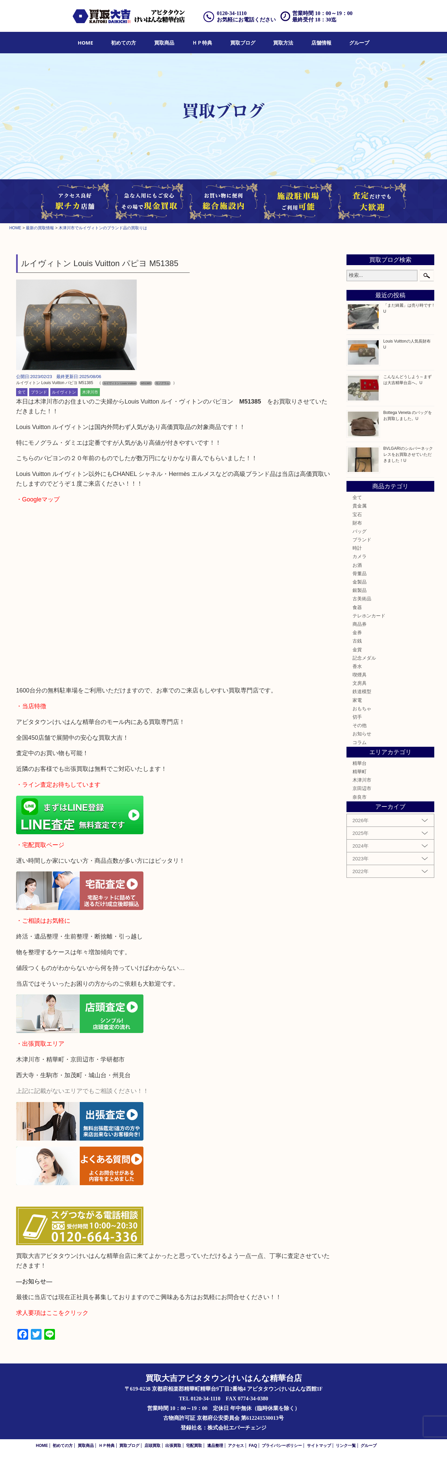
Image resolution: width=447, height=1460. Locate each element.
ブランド (39, 392)
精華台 (360, 763)
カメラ (360, 556)
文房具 (360, 683)
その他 (360, 725)
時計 (357, 548)
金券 (357, 632)
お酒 (357, 565)
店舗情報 (321, 42)
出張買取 (173, 1445)
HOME (85, 42)
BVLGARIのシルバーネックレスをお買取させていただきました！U (408, 454)
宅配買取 (194, 1445)
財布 (357, 523)
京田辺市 (362, 788)
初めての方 (123, 42)
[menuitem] (85, 42)
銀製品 (360, 590)
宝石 (357, 514)
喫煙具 (360, 674)
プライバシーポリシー (282, 1445)
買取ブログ (242, 42)
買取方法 (283, 42)
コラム (360, 742)
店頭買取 (152, 1445)
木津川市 (90, 392)
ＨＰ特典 (202, 42)
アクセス (236, 1445)
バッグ (360, 531)
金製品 (360, 582)
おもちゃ (362, 708)
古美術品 (362, 598)
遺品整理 (215, 1445)
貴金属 (360, 505)
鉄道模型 (362, 691)
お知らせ (362, 733)
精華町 (360, 771)
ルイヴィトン (64, 392)
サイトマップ (319, 1445)
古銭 (357, 641)
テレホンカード (369, 615)
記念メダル (364, 658)
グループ (359, 42)
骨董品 (360, 573)
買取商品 (164, 42)
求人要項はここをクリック (52, 1313)
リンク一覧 (346, 1445)
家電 (357, 700)
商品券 (360, 624)
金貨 (357, 649)
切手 (357, 717)
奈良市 (360, 797)
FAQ (253, 1445)
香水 (357, 666)
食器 (357, 607)
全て (22, 392)
